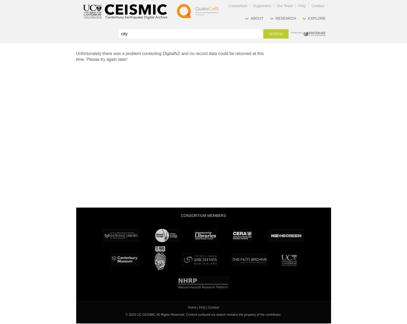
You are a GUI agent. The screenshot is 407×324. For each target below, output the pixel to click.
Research (286, 18)
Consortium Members (203, 215)
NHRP (203, 282)
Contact (317, 6)
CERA (242, 235)
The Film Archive (249, 259)
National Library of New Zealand (121, 235)
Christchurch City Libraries (205, 235)
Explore (316, 18)
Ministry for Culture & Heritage (166, 235)
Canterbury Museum (124, 259)
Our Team (285, 6)
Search (275, 34)
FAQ (302, 6)
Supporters (262, 6)
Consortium (237, 6)
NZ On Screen (286, 235)
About (257, 18)
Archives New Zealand (199, 259)
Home (192, 307)
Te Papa (160, 258)
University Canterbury (289, 259)
